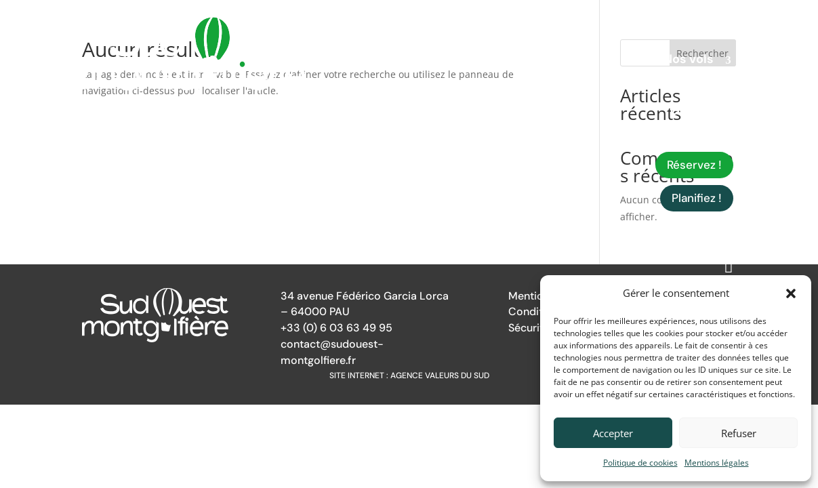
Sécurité (529, 328)
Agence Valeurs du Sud (439, 375)
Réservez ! (694, 164)
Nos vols (688, 60)
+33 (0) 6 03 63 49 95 (336, 328)
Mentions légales (716, 462)
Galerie (692, 112)
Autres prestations (657, 86)
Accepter (613, 433)
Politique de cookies (640, 462)
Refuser (738, 433)
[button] (791, 293)
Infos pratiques (668, 137)
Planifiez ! (697, 197)
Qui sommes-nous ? (673, 34)
